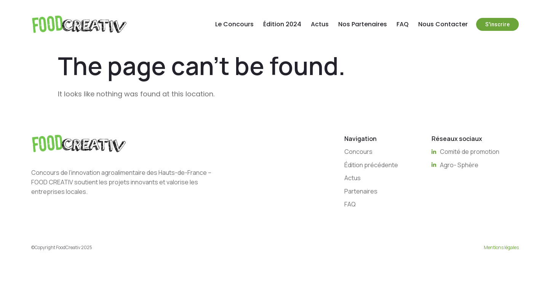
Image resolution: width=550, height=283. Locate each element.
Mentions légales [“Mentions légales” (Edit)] (501, 247)
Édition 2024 (282, 24)
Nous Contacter (443, 24)
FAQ (403, 24)
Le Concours (234, 24)
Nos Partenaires (362, 24)
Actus (320, 24)
